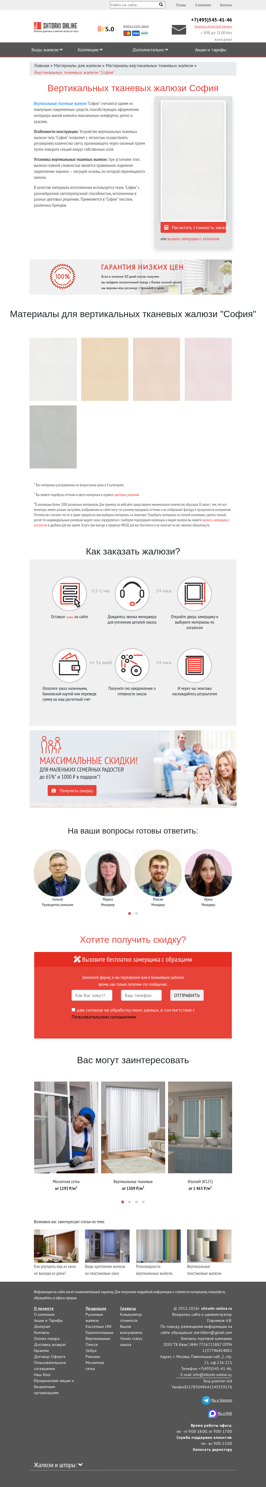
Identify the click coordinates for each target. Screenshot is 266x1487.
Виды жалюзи (47, 49)
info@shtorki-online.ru (212, 1374)
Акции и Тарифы (48, 1320)
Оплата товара (46, 1338)
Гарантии (41, 1350)
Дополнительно (150, 49)
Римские (93, 1356)
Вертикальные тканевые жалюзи (60, 103)
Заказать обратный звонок (213, 26)
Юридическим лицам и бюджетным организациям (54, 1386)
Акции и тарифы (210, 49)
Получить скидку (72, 790)
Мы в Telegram (221, 1400)
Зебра (91, 1350)
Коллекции (90, 49)
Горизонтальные (99, 1332)
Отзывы (181, 5)
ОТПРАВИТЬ (187, 995)
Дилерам (42, 1326)
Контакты (226, 5)
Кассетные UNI (98, 1326)
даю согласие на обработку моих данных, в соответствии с (133, 1013)
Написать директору (212, 1449)
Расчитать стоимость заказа (196, 227)
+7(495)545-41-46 (211, 20)
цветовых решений (126, 494)
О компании (203, 5)
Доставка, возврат (50, 1344)
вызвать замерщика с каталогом (193, 238)
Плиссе (92, 1344)
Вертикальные (98, 1338)
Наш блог (42, 1374)
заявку (70, 617)
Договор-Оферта (49, 1356)
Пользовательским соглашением (104, 1017)
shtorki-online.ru (216, 1308)
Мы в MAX (225, 1413)
